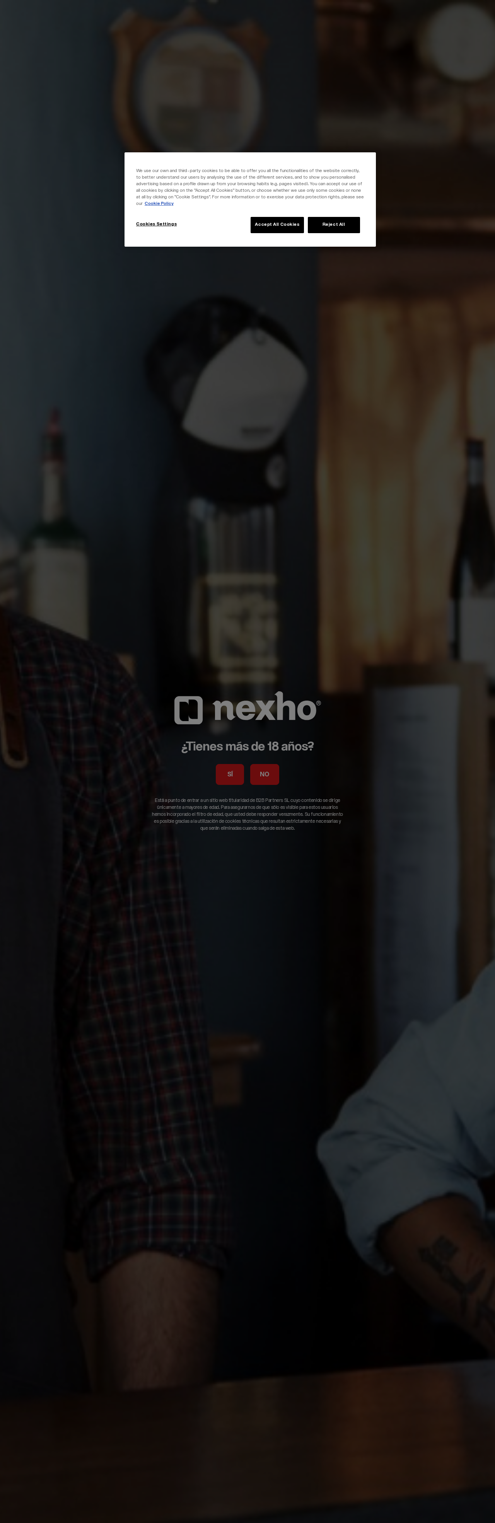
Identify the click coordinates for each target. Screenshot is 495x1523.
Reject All (334, 225)
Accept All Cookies (277, 225)
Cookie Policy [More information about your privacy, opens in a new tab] (159, 204)
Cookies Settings (156, 224)
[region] (250, 199)
